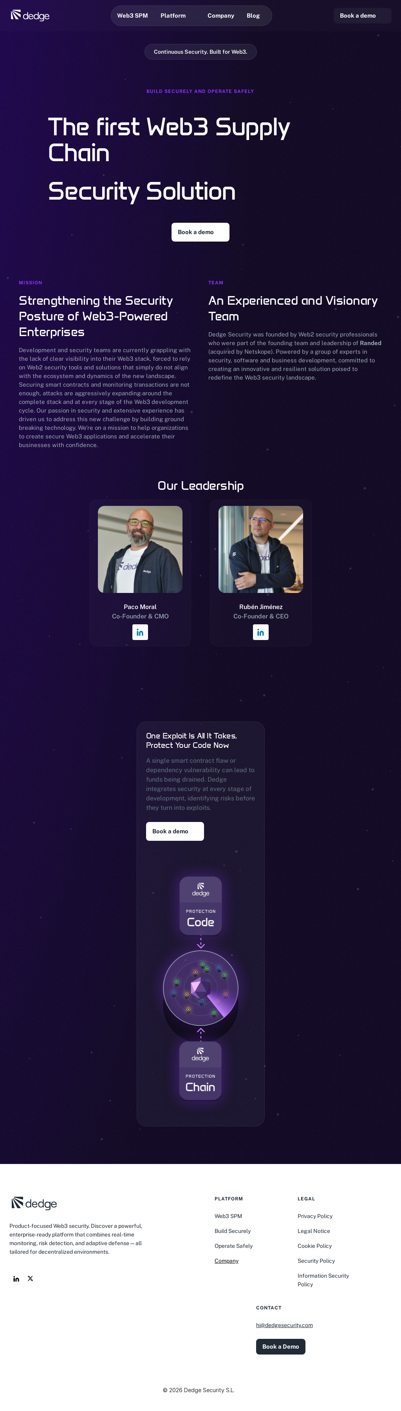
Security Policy (316, 1261)
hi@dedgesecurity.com (284, 1325)
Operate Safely (234, 1246)
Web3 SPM (228, 1216)
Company (226, 1261)
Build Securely (233, 1231)
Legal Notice (314, 1231)
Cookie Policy (315, 1246)
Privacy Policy (315, 1216)
